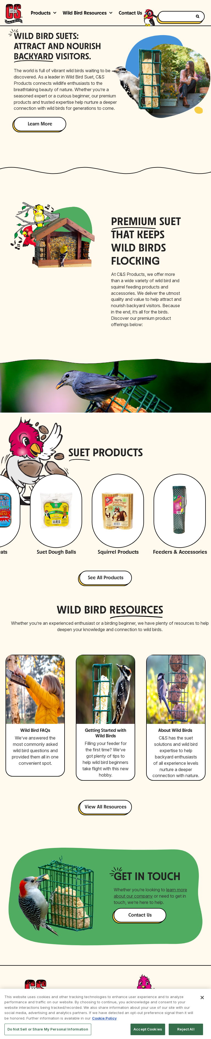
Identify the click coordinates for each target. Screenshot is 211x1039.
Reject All (185, 1029)
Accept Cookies (148, 1029)
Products (41, 13)
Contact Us (140, 915)
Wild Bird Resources (85, 13)
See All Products (105, 578)
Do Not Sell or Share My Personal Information (47, 1029)
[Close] (202, 998)
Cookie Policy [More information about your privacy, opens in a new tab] (104, 1018)
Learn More (40, 124)
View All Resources (105, 807)
